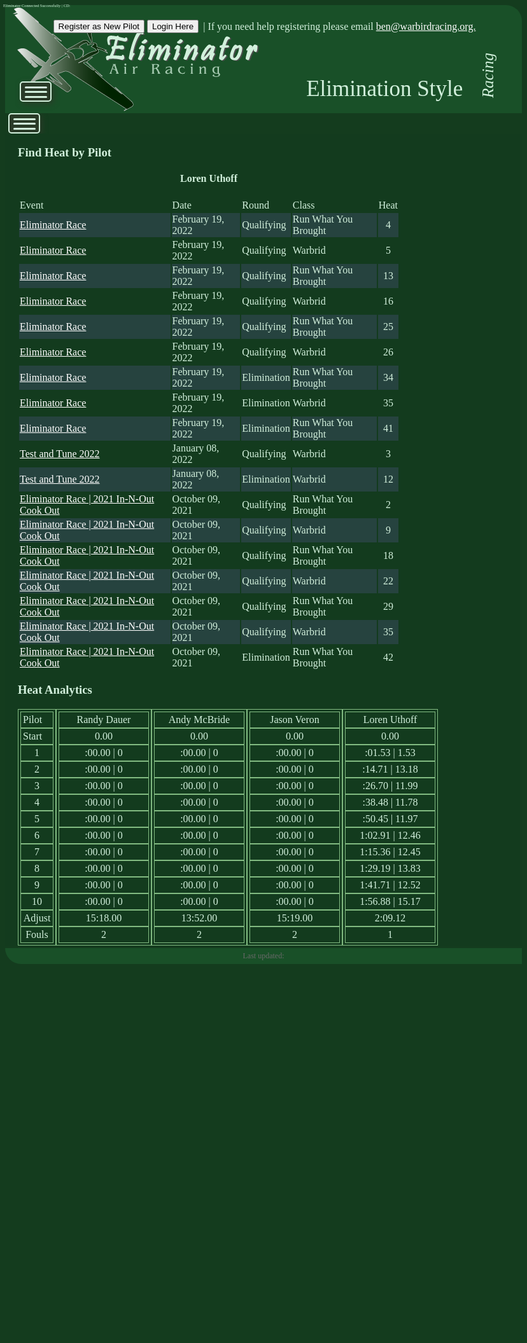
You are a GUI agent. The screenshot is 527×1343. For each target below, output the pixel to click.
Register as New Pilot (99, 26)
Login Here (172, 26)
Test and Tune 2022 (60, 453)
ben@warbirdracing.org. (426, 26)
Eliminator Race (53, 224)
